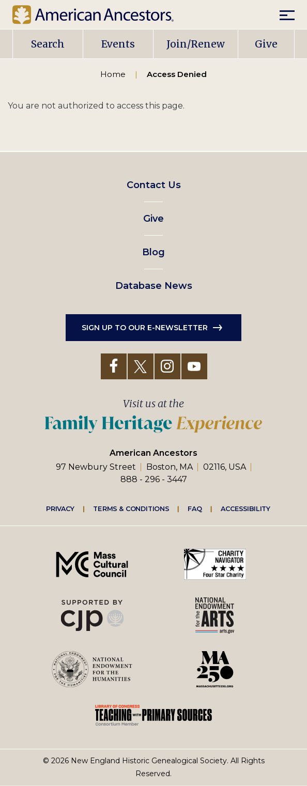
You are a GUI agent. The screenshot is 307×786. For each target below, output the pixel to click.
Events (118, 44)
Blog (153, 252)
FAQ (195, 508)
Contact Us (154, 185)
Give (266, 44)
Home (113, 74)
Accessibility (245, 508)
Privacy (60, 508)
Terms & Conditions (131, 508)
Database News (153, 285)
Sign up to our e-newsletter (145, 327)
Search (48, 44)
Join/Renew (195, 44)
